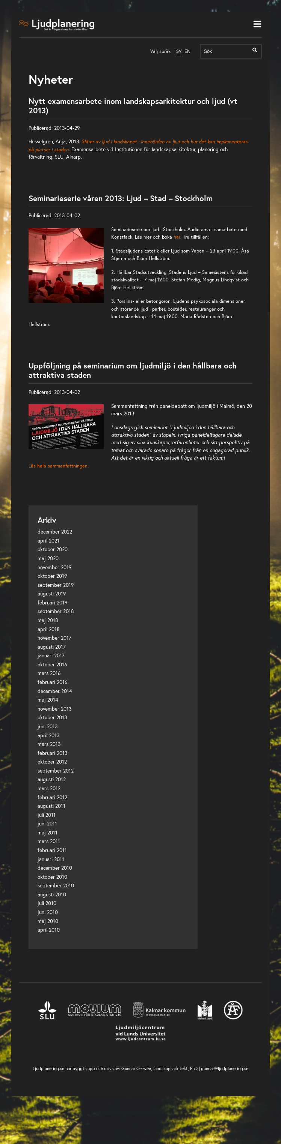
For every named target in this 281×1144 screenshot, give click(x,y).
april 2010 (49, 929)
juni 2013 (47, 726)
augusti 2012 (52, 779)
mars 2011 (49, 841)
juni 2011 (47, 823)
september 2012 (56, 770)
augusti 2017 (52, 646)
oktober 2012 (52, 761)
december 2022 (55, 531)
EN (187, 51)
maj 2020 (48, 558)
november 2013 (54, 708)
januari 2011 (51, 859)
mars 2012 (49, 788)
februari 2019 (52, 602)
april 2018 (49, 629)
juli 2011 (47, 815)
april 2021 (48, 540)
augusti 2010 (52, 894)
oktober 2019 (52, 576)
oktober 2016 (52, 664)
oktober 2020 (53, 549)
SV (179, 51)
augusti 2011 (51, 806)
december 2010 (55, 867)
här (177, 236)
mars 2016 (49, 673)
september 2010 (56, 885)
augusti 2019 (52, 593)
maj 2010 (48, 921)
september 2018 (56, 611)
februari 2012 (52, 797)
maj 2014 (48, 699)
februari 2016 (52, 682)
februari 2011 (52, 850)
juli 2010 (47, 903)
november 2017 (54, 637)
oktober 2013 (52, 717)
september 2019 (56, 585)
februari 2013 (52, 753)
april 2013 (48, 735)
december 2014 (55, 691)
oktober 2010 (52, 876)
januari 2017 (51, 655)
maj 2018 (48, 620)
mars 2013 (49, 744)
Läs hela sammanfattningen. (59, 465)
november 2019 (54, 567)
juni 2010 (48, 912)
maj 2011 (47, 832)
